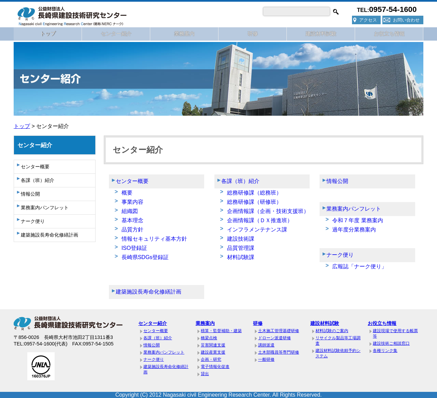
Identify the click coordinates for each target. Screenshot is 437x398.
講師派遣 (266, 345)
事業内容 (132, 202)
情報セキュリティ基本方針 (154, 239)
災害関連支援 (213, 345)
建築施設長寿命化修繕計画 (49, 235)
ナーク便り (33, 221)
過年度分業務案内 (354, 229)
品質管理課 (240, 248)
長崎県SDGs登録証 (145, 257)
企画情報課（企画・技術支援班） (268, 211)
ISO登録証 (134, 248)
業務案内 (184, 34)
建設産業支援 (213, 352)
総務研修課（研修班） (254, 202)
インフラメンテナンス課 (257, 229)
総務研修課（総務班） (254, 193)
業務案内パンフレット (45, 207)
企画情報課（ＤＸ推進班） (260, 220)
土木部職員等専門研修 (278, 352)
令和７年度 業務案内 (357, 220)
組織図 (130, 211)
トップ (47, 34)
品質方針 (132, 229)
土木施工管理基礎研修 (278, 330)
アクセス (368, 20)
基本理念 (132, 220)
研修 (253, 34)
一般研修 (266, 359)
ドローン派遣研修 (274, 338)
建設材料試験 (321, 34)
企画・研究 (211, 359)
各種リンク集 (385, 350)
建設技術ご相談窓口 (391, 343)
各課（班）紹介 (37, 180)
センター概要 (35, 166)
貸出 (205, 373)
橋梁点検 (209, 338)
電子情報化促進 (215, 366)
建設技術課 (240, 239)
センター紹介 (116, 34)
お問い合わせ (406, 20)
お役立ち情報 (389, 34)
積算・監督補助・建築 (221, 330)
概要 (127, 193)
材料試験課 (240, 257)
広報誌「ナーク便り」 (359, 266)
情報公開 (30, 194)
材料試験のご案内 (331, 330)
